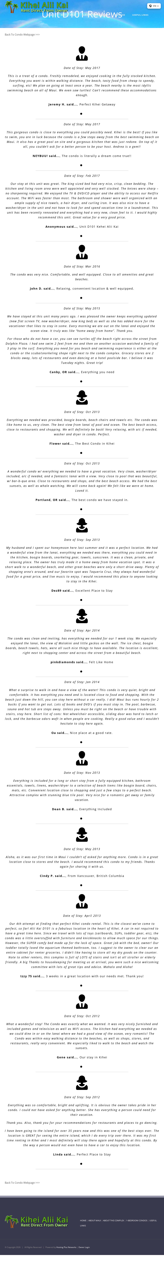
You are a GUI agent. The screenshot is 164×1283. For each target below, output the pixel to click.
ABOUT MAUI (94, 1220)
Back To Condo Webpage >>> (22, 34)
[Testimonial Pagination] (81, 114)
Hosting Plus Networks (66, 1247)
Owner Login (84, 1247)
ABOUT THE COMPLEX (113, 1220)
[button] (154, 5)
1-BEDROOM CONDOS (136, 1220)
